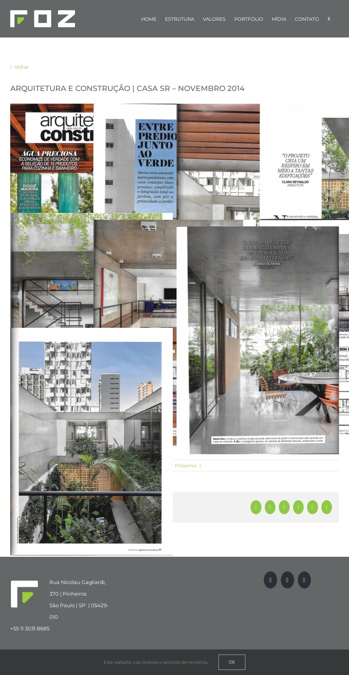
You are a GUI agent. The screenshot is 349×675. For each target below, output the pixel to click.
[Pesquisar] (329, 18)
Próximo (185, 465)
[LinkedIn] (304, 579)
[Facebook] (270, 579)
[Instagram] (287, 579)
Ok (232, 662)
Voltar (21, 67)
